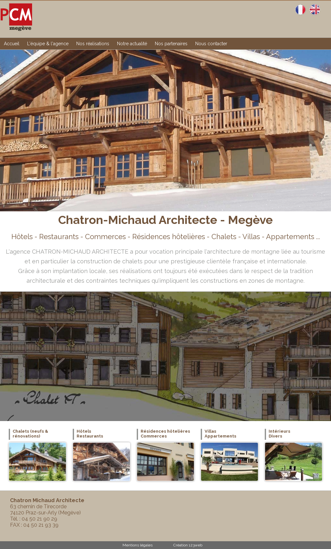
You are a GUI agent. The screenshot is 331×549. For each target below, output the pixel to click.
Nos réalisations (92, 43)
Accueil (11, 43)
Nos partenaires (171, 43)
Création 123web (187, 545)
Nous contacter (211, 43)
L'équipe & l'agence (48, 43)
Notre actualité (132, 43)
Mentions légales (138, 545)
